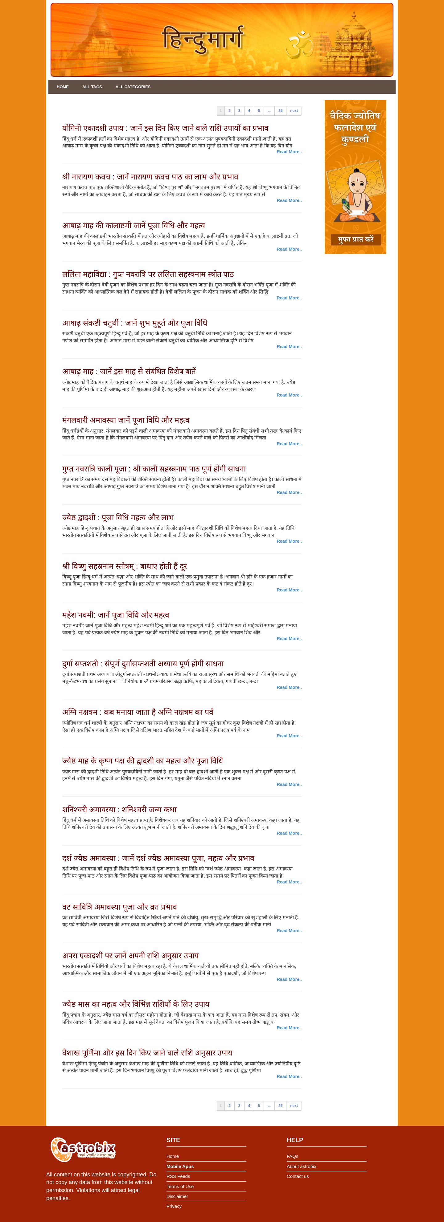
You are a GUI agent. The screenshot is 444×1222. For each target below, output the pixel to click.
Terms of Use (180, 1186)
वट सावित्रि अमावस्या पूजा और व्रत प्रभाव (119, 907)
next (294, 111)
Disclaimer (177, 1196)
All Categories (133, 86)
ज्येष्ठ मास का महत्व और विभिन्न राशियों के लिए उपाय (136, 1004)
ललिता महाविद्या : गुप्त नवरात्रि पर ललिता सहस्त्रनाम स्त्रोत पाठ (148, 274)
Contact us (298, 1176)
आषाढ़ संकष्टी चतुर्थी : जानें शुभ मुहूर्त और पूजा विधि (134, 323)
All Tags (92, 86)
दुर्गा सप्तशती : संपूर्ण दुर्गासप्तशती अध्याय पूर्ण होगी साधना (143, 663)
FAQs (292, 1156)
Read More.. (289, 151)
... (269, 111)
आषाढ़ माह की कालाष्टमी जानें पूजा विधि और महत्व (133, 225)
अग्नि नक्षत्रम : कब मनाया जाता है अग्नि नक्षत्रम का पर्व (137, 712)
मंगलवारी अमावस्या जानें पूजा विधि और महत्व (126, 420)
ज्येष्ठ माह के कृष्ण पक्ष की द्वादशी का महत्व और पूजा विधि (142, 760)
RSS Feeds (178, 1176)
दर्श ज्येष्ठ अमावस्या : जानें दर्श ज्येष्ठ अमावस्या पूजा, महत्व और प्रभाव (158, 858)
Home (63, 86)
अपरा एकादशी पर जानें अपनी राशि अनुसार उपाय (130, 955)
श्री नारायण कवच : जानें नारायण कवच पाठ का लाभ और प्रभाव (150, 176)
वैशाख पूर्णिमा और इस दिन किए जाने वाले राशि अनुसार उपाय (147, 1052)
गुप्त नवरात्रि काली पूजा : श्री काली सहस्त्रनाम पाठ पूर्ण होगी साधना (154, 468)
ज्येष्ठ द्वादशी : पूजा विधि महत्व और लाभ (118, 517)
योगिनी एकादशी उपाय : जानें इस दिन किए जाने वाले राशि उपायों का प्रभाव (165, 128)
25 (280, 111)
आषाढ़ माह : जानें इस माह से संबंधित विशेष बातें (129, 371)
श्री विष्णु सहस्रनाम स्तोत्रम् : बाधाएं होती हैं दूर (124, 566)
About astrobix (301, 1166)
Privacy (174, 1206)
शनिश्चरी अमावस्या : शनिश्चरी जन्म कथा (119, 809)
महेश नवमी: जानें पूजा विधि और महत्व (115, 615)
